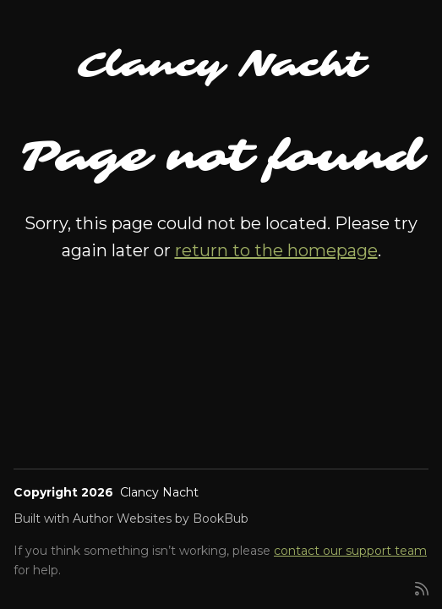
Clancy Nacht (221, 65)
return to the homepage (276, 250)
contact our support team (350, 550)
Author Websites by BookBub (160, 518)
